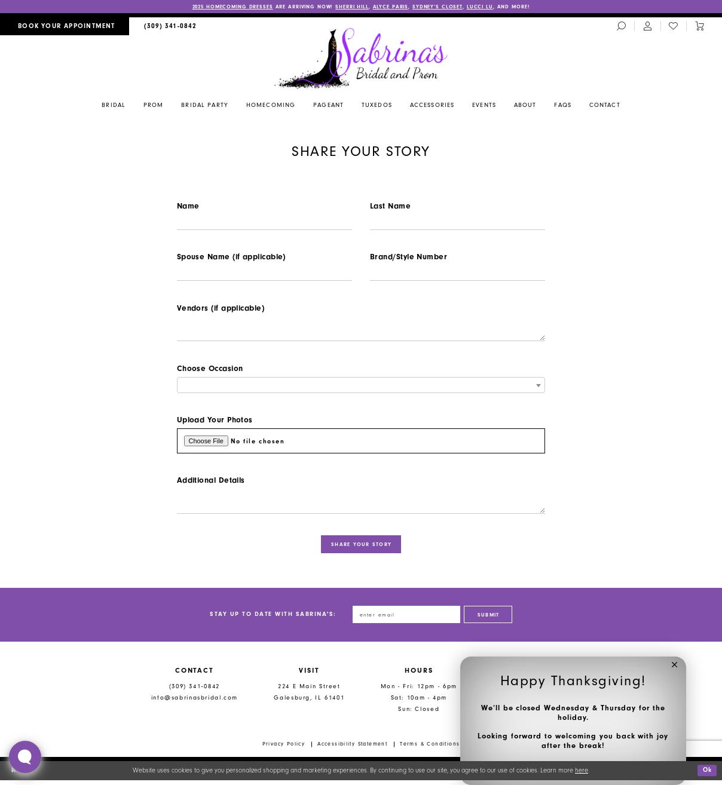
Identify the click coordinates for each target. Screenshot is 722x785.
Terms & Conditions (430, 749)
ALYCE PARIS (393, 7)
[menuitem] (64, 26)
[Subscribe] (490, 619)
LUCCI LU (483, 7)
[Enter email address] (405, 619)
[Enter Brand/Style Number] (457, 274)
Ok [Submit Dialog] (707, 775)
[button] (674, 668)
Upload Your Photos (215, 422)
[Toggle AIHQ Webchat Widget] (25, 757)
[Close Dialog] (13, 775)
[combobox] (361, 387)
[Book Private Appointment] (64, 26)
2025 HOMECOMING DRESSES (229, 7)
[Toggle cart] (699, 27)
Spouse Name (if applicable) (231, 257)
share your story (361, 548)
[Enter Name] (264, 222)
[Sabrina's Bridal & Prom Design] (361, 58)
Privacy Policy (283, 749)
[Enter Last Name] (457, 222)
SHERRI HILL (353, 7)
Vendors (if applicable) (220, 309)
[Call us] (171, 26)
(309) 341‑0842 (194, 691)
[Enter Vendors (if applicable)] (361, 331)
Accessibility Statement (352, 749)
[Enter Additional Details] (361, 504)
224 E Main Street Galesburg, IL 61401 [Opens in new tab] (309, 696)
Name (188, 205)
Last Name (390, 205)
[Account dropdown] (647, 27)
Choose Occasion (210, 370)
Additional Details (211, 483)
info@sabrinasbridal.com (194, 702)
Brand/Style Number (408, 257)
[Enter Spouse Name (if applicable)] (264, 274)
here (581, 775)
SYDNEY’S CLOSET (441, 7)
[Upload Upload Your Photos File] (361, 443)
